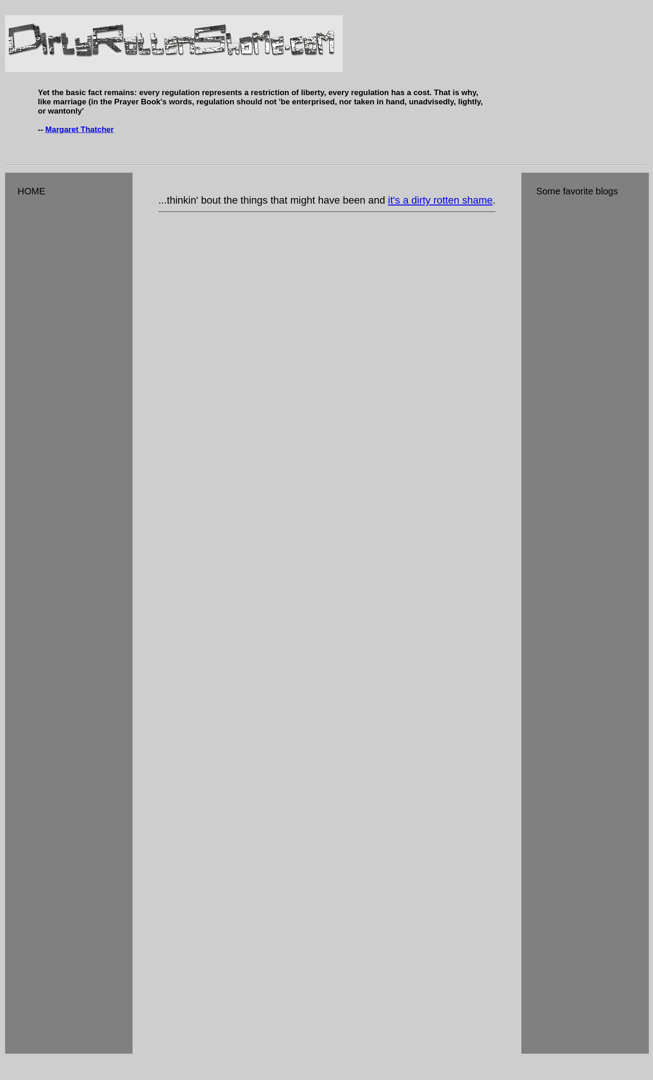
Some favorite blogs (571, 191)
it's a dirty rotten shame (440, 200)
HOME (26, 191)
